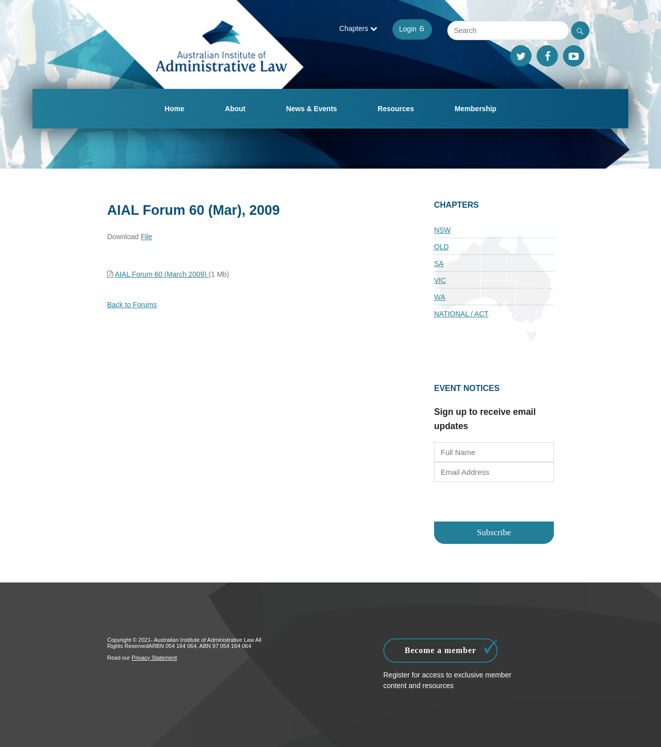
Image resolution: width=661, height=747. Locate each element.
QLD (441, 247)
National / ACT (461, 314)
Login (412, 29)
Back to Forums (132, 305)
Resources (396, 109)
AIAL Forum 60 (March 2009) (162, 274)
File (146, 237)
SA (439, 263)
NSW (442, 230)
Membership (475, 109)
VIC (440, 280)
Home (174, 109)
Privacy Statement (154, 658)
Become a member (451, 647)
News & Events (311, 109)
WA (439, 297)
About (235, 109)
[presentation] (494, 502)
